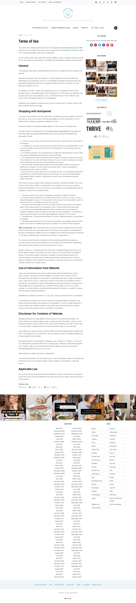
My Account (70, 585)
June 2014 (59, 571)
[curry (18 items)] (99, 442)
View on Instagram (101, 100)
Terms (78, 585)
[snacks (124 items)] (99, 484)
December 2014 (59, 564)
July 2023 (76, 436)
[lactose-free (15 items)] (99, 456)
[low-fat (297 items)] (117, 456)
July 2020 (76, 473)
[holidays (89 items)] (99, 453)
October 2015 (59, 550)
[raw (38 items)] (99, 477)
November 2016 (76, 532)
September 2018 (76, 502)
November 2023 (59, 434)
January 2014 (76, 577)
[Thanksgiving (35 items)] (99, 494)
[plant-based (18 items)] (99, 474)
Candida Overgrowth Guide (60, 28)
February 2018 (59, 513)
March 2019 (77, 495)
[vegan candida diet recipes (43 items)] (117, 499)
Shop (51, 585)
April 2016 (59, 542)
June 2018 (59, 508)
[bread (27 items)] (99, 428)
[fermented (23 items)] (117, 446)
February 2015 (59, 561)
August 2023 (59, 436)
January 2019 (76, 497)
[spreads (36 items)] (99, 491)
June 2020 (59, 476)
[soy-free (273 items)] (117, 487)
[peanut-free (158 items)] (99, 470)
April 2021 (76, 463)
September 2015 (76, 550)
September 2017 (76, 518)
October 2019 (59, 487)
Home (21, 2)
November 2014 (76, 564)
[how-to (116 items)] (117, 453)
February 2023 (59, 441)
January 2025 (76, 428)
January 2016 (76, 545)
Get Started (42, 2)
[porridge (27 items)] (117, 474)
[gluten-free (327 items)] (99, 449)
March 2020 (77, 479)
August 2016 (59, 537)
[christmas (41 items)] (117, 435)
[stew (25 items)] (117, 491)
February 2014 (59, 577)
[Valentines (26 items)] (117, 494)
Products (84, 28)
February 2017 (59, 529)
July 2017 (77, 521)
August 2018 (59, 505)
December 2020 (76, 468)
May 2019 (77, 492)
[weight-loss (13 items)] (99, 504)
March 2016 (77, 542)
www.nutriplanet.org (68, 48)
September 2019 (76, 487)
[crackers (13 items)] (117, 439)
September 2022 (76, 441)
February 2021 (77, 465)
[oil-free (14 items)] (99, 467)
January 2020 (76, 481)
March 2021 (59, 465)
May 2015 (77, 556)
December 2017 (59, 516)
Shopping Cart (59, 585)
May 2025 (59, 428)
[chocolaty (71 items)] (99, 435)
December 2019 (59, 484)
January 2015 (76, 561)
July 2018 (77, 505)
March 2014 (77, 574)
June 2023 (59, 439)
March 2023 (77, 439)
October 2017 (59, 518)
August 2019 (59, 489)
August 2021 (77, 457)
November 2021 (59, 455)
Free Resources (31, 2)
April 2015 (59, 558)
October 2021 (76, 455)
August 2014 (59, 569)
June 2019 (59, 492)
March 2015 (77, 558)
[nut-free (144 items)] (117, 463)
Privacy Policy (96, 585)
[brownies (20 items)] (117, 428)
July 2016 (77, 537)
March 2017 (77, 526)
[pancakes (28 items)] (117, 467)
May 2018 (77, 508)
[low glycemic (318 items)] (99, 460)
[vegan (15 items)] (99, 498)
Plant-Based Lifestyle (40, 28)
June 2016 (59, 540)
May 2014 (76, 571)
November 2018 (76, 500)
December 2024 (59, 431)
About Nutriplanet (55, 2)
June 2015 (59, 556)
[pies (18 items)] (117, 470)
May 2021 (59, 463)
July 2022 (59, 444)
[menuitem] (68, 598)
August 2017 (59, 521)
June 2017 (59, 524)
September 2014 (76, 566)
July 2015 (77, 553)
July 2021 (59, 460)
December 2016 (59, 532)
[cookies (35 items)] (99, 439)
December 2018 (59, 500)
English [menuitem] (69, 598)
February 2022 (77, 449)
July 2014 (76, 569)
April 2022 (76, 447)
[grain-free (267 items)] (117, 449)
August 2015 (59, 553)
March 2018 (77, 510)
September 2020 (59, 473)
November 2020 (59, 471)
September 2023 (76, 434)
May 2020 (76, 476)
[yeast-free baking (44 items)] (117, 504)
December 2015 (59, 548)
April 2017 (59, 526)
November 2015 (76, 548)
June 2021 (76, 460)
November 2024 (76, 431)
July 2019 (77, 489)
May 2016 (77, 540)
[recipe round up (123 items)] (99, 480)
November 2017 (76, 516)
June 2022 (76, 444)
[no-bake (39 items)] (99, 463)
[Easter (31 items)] (99, 446)
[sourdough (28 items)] (99, 487)
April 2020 (59, 479)
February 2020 (59, 481)
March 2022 (59, 449)
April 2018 (59, 510)
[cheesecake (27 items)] (117, 432)
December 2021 (77, 452)
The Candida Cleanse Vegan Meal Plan (57, 131)
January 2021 (59, 468)
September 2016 (76, 534)
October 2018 (59, 502)
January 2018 (76, 513)
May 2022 (59, 447)
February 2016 (59, 545)
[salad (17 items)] (117, 480)
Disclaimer (86, 585)
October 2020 (76, 471)
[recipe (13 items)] (117, 477)
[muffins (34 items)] (117, 460)
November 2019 (76, 484)
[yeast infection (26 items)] (99, 507)
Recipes (75, 28)
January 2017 (76, 529)
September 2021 (59, 457)
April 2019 (59, 495)
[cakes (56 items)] (99, 432)
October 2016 (59, 534)
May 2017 (77, 524)
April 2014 (59, 574)
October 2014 (59, 566)
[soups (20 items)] (117, 484)
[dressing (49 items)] (117, 442)
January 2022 (59, 452)
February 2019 (59, 497)
